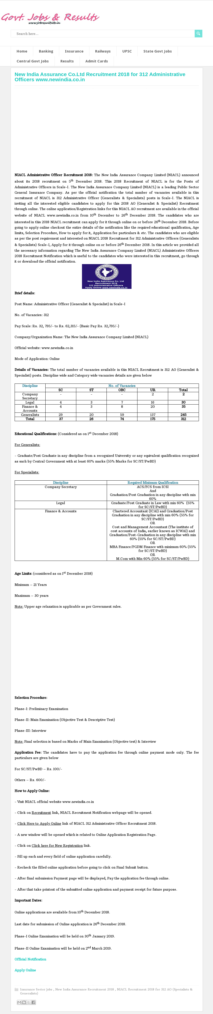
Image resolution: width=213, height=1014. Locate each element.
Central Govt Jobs (33, 61)
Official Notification (30, 959)
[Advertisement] (107, 132)
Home (22, 51)
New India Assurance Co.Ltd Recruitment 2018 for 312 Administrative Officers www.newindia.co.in (100, 76)
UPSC (127, 51)
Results (67, 61)
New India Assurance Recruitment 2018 (85, 989)
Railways (103, 51)
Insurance (74, 51)
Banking (46, 51)
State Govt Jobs (157, 51)
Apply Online (25, 970)
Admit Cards (96, 61)
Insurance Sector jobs (36, 989)
